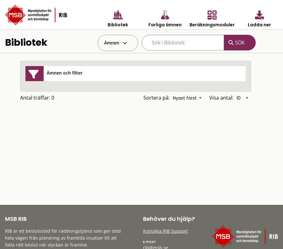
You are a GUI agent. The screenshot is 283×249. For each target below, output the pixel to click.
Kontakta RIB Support (165, 231)
